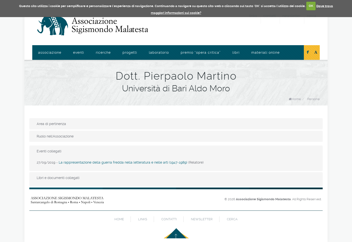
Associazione (49, 52)
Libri (236, 52)
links (142, 219)
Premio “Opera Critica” (201, 52)
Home (296, 99)
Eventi (78, 52)
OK (311, 6)
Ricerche (103, 52)
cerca (232, 219)
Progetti (129, 52)
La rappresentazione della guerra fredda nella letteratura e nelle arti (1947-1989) (123, 162)
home (119, 219)
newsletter (202, 219)
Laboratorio (159, 52)
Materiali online (265, 52)
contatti (169, 219)
